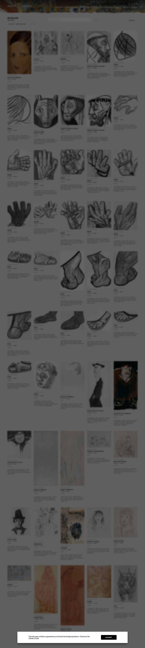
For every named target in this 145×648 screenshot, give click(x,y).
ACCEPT (108, 637)
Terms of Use (33, 638)
